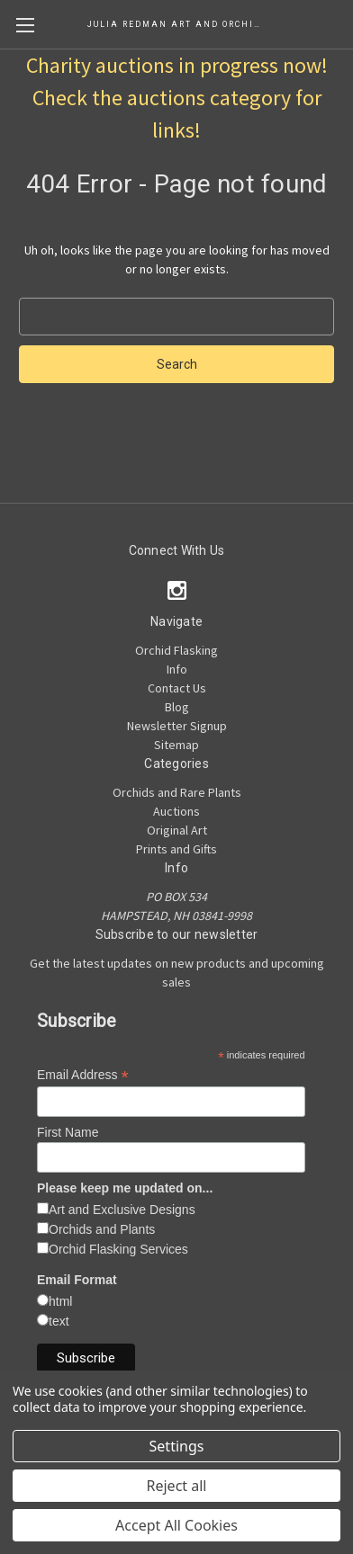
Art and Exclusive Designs (122, 1209)
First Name (67, 1132)
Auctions (176, 811)
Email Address (83, 1075)
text (59, 1321)
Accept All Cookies (176, 1525)
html (60, 1301)
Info (177, 669)
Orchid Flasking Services (118, 1249)
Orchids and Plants (102, 1229)
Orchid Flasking (176, 650)
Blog (177, 707)
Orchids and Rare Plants (177, 792)
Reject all (177, 1486)
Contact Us (177, 688)
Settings (176, 1446)
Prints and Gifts (176, 849)
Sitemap (176, 745)
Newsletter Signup (177, 726)
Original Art (177, 830)
